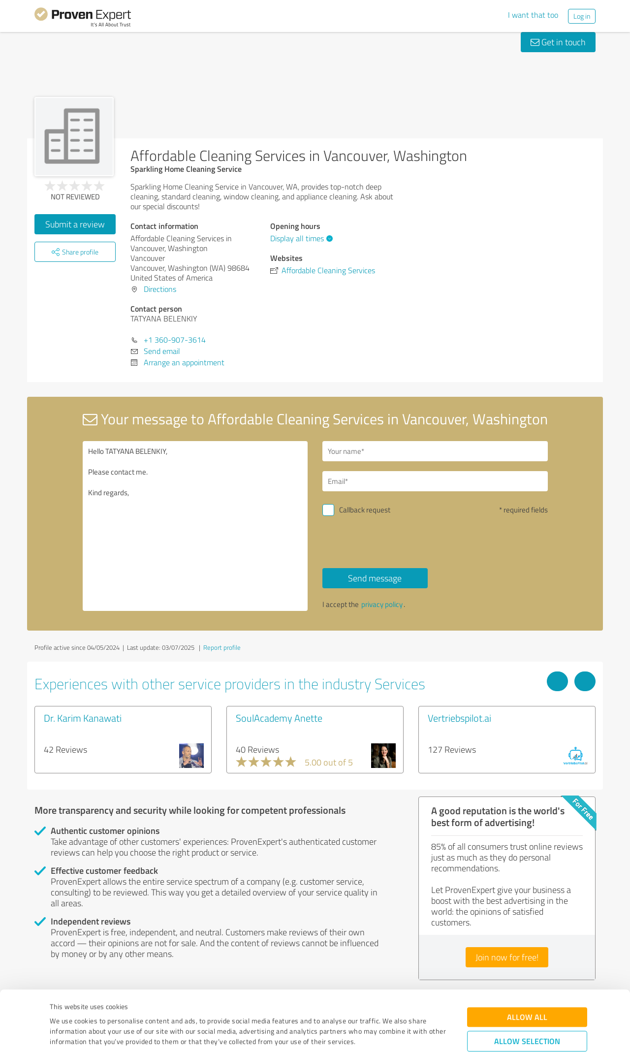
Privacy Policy (99, 1006)
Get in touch (558, 42)
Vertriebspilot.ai (459, 718)
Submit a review (75, 224)
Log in (581, 16)
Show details (377, 1033)
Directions (160, 289)
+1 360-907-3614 (175, 339)
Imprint (61, 1006)
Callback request (364, 510)
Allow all (527, 960)
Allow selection (527, 984)
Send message (375, 578)
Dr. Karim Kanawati (83, 718)
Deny (527, 1015)
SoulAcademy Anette (279, 718)
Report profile (222, 647)
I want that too (533, 14)
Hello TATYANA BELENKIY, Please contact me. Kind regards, (195, 526)
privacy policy (382, 604)
